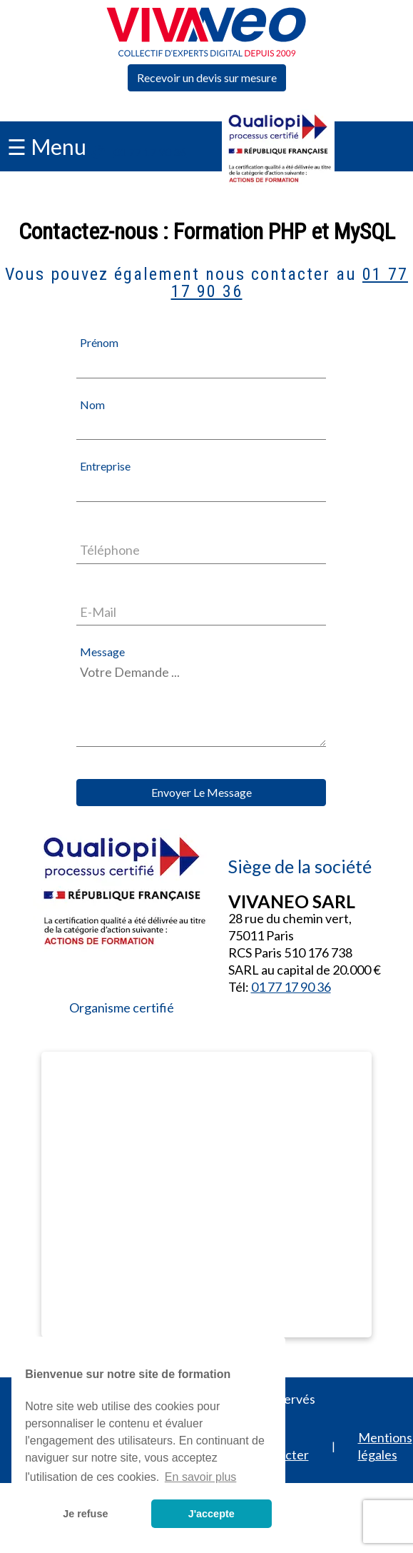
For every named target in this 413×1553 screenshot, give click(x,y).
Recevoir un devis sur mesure (207, 77)
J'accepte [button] (211, 1513)
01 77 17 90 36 (149, 152)
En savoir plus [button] (201, 1477)
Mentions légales (385, 1445)
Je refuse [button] (85, 1513)
